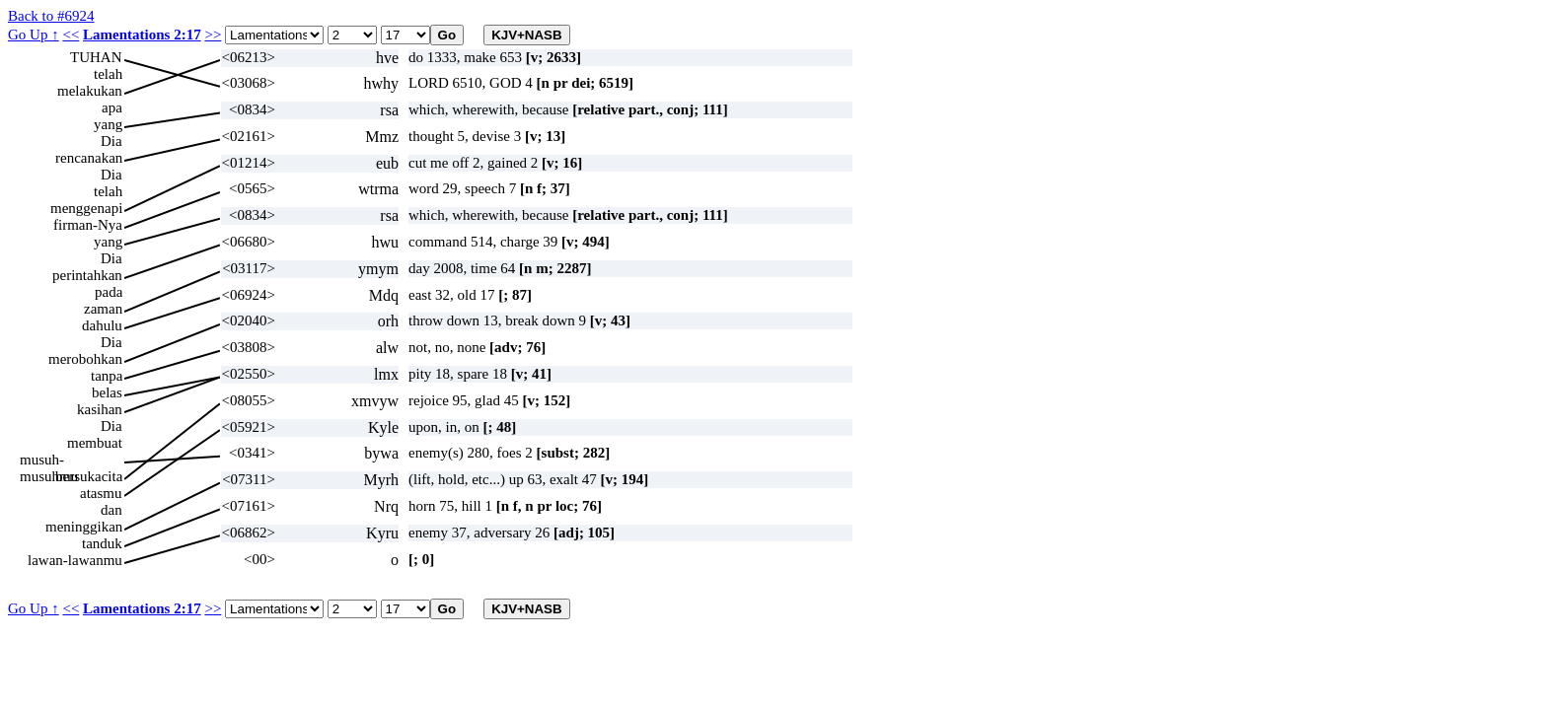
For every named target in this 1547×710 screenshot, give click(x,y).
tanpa (106, 376)
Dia (111, 141)
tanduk (102, 543)
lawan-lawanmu (75, 560)
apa (112, 107)
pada (108, 292)
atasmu (101, 493)
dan (111, 510)
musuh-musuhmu (49, 460)
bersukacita (88, 476)
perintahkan (87, 275)
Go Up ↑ (33, 34)
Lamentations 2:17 (142, 34)
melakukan (89, 91)
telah (108, 74)
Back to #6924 (51, 16)
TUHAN (96, 57)
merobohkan (85, 359)
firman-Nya (87, 225)
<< (70, 34)
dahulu (102, 325)
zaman (103, 309)
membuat (94, 443)
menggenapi (86, 208)
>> (212, 34)
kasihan (99, 409)
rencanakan (88, 158)
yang (108, 124)
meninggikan (83, 526)
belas (107, 392)
